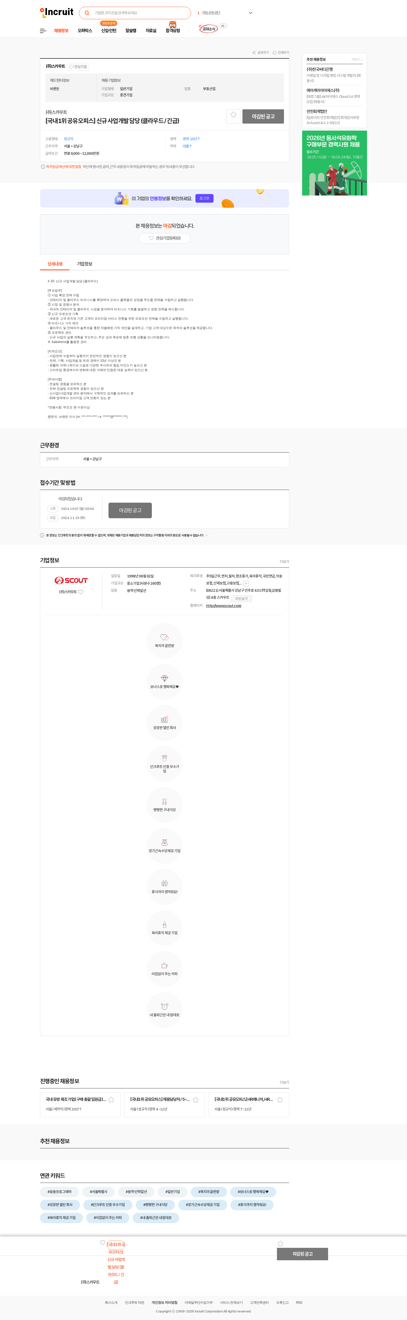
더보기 (284, 561)
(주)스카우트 (55, 66)
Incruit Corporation (208, 1311)
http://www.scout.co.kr (223, 605)
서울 (86, 459)
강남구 (97, 459)
